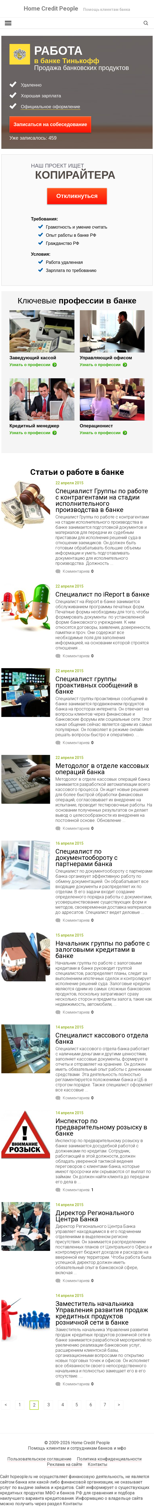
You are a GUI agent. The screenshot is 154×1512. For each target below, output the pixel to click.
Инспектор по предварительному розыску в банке (101, 1127)
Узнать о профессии (29, 364)
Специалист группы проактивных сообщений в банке (96, 685)
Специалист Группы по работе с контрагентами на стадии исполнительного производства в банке (101, 500)
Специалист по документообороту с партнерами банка (86, 858)
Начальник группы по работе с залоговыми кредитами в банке (102, 950)
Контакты (97, 1464)
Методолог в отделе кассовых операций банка (102, 769)
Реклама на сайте (64, 1464)
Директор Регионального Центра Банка (94, 1216)
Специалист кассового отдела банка (101, 1038)
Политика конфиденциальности (109, 1459)
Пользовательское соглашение (39, 1459)
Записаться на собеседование (50, 124)
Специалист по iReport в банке (102, 594)
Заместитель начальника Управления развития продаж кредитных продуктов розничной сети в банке (101, 1313)
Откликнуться (77, 196)
